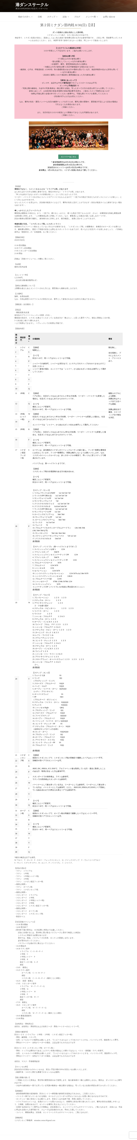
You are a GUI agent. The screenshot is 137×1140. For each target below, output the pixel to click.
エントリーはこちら (68, 156)
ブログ (77, 16)
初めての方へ (25, 16)
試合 (66, 16)
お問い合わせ (109, 16)
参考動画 (36, 541)
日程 (40, 16)
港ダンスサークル (32, 4)
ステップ (52, 16)
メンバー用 (92, 16)
